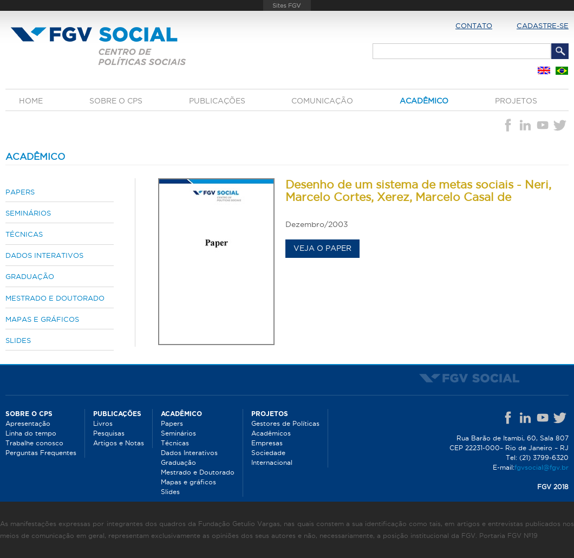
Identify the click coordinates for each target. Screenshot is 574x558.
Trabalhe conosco (34, 442)
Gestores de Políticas (285, 423)
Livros (103, 423)
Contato (473, 25)
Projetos (516, 100)
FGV (286, 5)
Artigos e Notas (118, 442)
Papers (20, 192)
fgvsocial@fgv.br (541, 467)
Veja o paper (322, 248)
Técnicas (24, 234)
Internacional (271, 462)
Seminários (28, 213)
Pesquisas (109, 433)
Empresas (267, 442)
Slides (18, 340)
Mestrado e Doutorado (55, 298)
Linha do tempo (30, 433)
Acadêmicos (271, 433)
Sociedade (268, 452)
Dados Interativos (44, 255)
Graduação (29, 276)
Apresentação (27, 423)
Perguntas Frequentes (40, 452)
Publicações (217, 100)
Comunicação (322, 100)
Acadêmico (424, 100)
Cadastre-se (543, 25)
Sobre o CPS (115, 100)
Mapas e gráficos (42, 319)
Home (31, 100)
